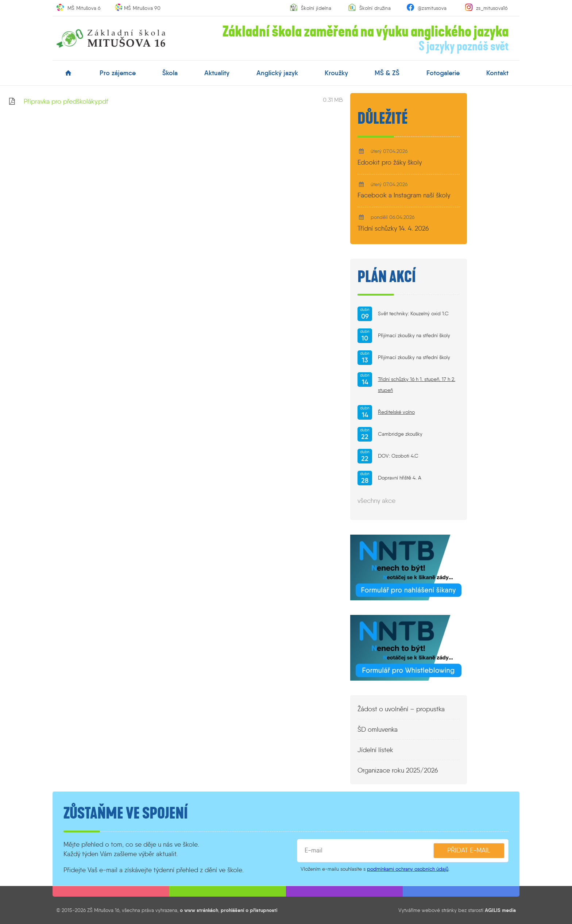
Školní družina (375, 8)
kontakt (497, 73)
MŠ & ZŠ (387, 73)
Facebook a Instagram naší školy (404, 195)
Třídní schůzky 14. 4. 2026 (393, 228)
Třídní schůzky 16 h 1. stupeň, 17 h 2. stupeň (416, 384)
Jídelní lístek (375, 750)
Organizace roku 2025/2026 (398, 770)
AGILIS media (500, 910)
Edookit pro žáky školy (390, 162)
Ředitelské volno (396, 412)
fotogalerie (443, 73)
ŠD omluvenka (378, 729)
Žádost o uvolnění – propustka (401, 709)
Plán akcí (387, 277)
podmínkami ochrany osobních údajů (407, 869)
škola (170, 73)
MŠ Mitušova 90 (142, 8)
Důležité (383, 118)
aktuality (216, 73)
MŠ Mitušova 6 (84, 8)
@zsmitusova (432, 8)
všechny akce (376, 501)
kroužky (336, 73)
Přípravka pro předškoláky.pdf (66, 101)
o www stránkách (199, 910)
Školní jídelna (316, 8)
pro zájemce (118, 73)
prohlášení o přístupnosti (249, 910)
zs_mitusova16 (492, 8)
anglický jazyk (277, 73)
